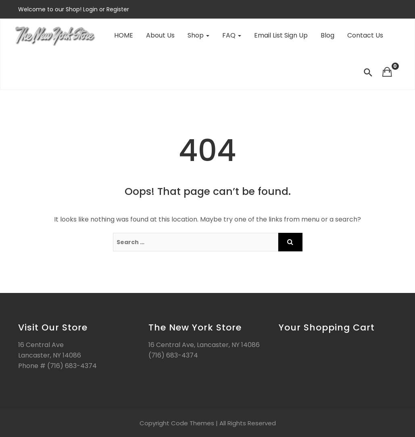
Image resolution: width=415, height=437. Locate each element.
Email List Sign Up (281, 35)
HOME (123, 35)
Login (91, 9)
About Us (160, 35)
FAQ (231, 35)
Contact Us (365, 35)
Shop (198, 35)
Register (117, 9)
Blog (327, 35)
